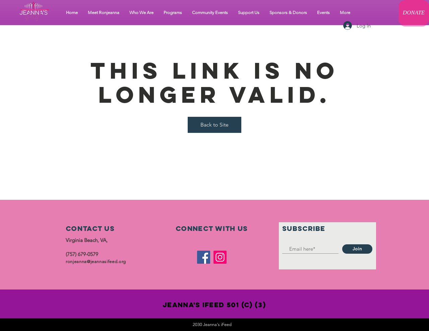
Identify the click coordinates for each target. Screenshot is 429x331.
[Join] (357, 249)
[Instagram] (220, 257)
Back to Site (214, 124)
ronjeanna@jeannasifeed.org (96, 261)
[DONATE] (414, 12)
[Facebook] (203, 257)
